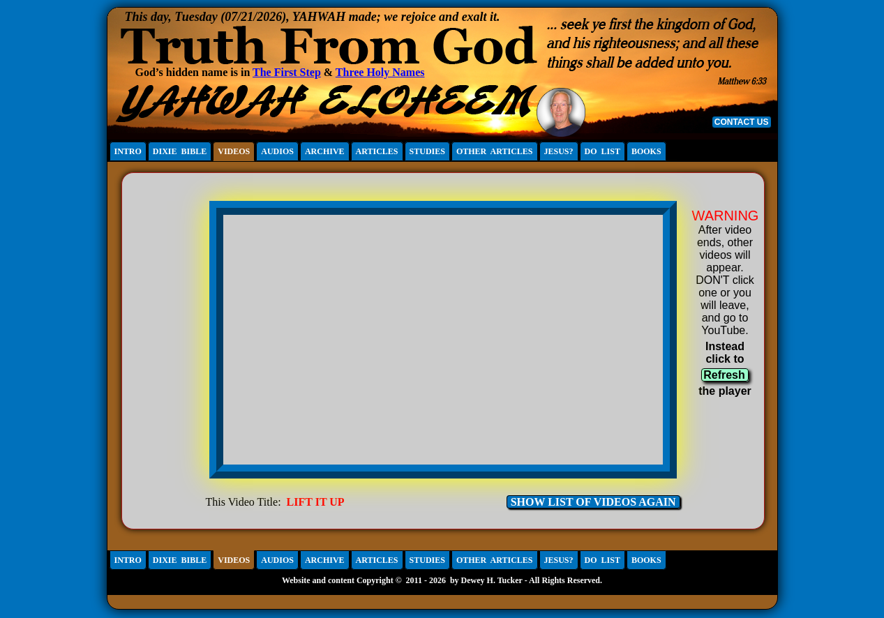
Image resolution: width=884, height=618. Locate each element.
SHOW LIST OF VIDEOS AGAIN (593, 502)
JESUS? (559, 151)
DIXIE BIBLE (180, 151)
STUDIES (427, 151)
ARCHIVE (325, 151)
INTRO (128, 151)
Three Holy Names (380, 72)
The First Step (287, 72)
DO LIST (602, 151)
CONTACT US (741, 122)
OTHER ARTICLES (494, 151)
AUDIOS (277, 151)
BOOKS (646, 151)
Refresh (724, 375)
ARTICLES (377, 151)
